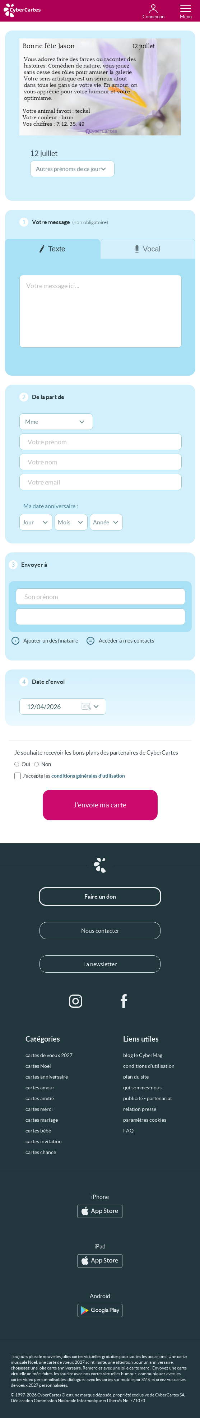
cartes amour (40, 1087)
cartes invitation (43, 1141)
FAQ (128, 1131)
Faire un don (100, 896)
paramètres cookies (144, 1120)
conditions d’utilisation (149, 1066)
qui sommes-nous (142, 1087)
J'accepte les (74, 776)
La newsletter (100, 964)
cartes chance (40, 1152)
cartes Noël (38, 1066)
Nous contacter (100, 930)
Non (46, 764)
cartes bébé (38, 1131)
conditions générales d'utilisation (88, 776)
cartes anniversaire (46, 1077)
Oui (26, 764)
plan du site (136, 1077)
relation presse (139, 1109)
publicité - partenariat (147, 1098)
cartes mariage (41, 1120)
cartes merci (39, 1109)
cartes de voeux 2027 (49, 1055)
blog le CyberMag (142, 1055)
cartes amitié (39, 1098)
